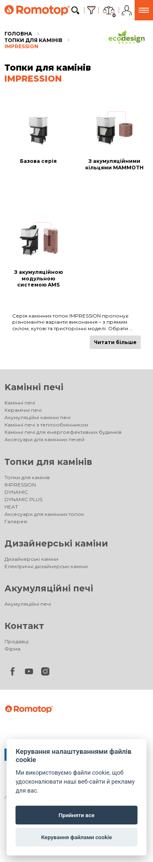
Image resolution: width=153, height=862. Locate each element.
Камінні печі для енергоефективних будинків (63, 432)
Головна (18, 34)
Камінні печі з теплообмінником (46, 425)
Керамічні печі (23, 410)
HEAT (11, 507)
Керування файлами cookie (76, 837)
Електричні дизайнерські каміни (46, 566)
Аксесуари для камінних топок (44, 514)
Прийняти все (76, 815)
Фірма (12, 649)
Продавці (16, 641)
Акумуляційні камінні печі (37, 417)
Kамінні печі (33, 387)
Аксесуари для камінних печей (44, 439)
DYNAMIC (16, 492)
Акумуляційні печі (48, 588)
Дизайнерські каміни (56, 543)
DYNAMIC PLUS (23, 499)
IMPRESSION (21, 46)
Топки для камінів (33, 40)
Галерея (15, 521)
